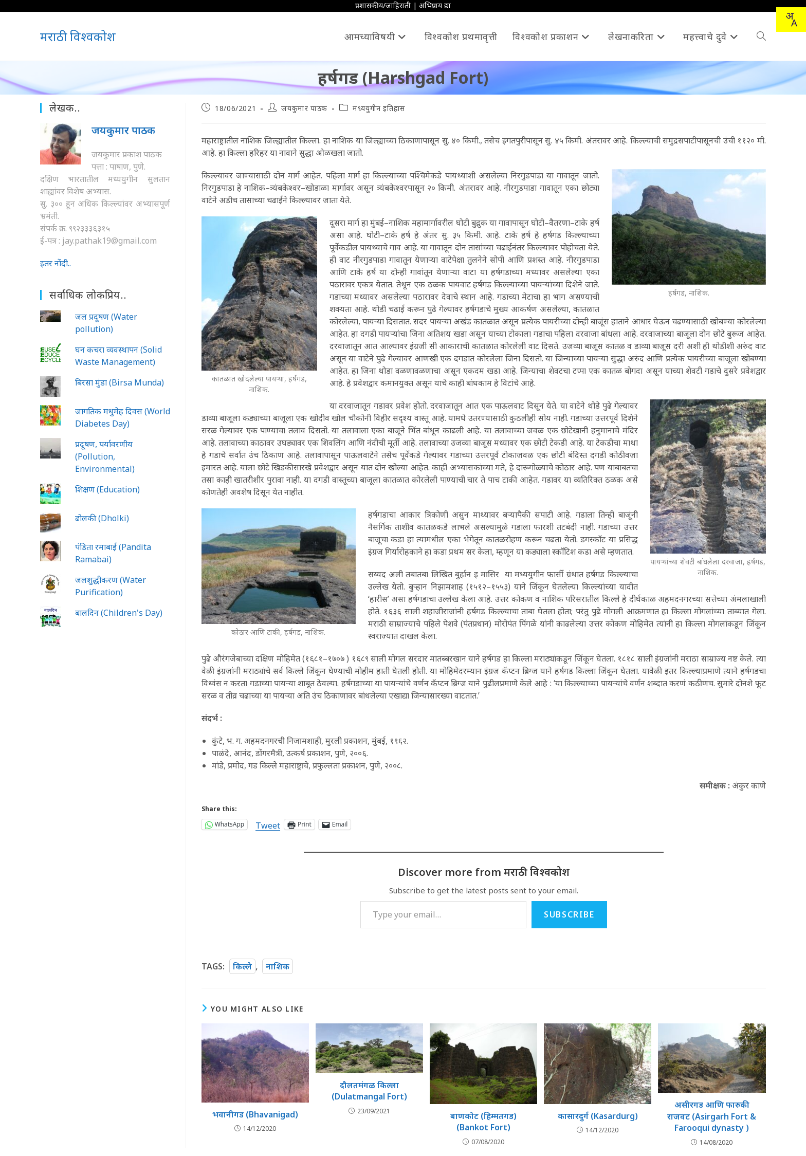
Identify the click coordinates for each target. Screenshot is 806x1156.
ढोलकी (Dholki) (102, 518)
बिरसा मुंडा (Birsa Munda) (119, 382)
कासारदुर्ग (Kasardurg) (598, 1116)
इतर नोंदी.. (55, 263)
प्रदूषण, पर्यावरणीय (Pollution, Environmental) (105, 456)
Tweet (267, 824)
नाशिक (277, 966)
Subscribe (569, 914)
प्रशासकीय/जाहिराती (383, 5)
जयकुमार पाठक (304, 108)
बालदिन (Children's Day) (118, 612)
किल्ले (242, 966)
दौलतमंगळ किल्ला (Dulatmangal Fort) (369, 1090)
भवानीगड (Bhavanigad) (255, 1114)
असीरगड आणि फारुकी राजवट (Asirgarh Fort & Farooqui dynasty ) (711, 1116)
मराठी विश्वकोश (78, 36)
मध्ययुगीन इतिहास (379, 108)
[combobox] (791, 19)
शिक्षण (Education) (107, 489)
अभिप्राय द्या (435, 5)
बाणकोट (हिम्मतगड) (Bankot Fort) (483, 1121)
